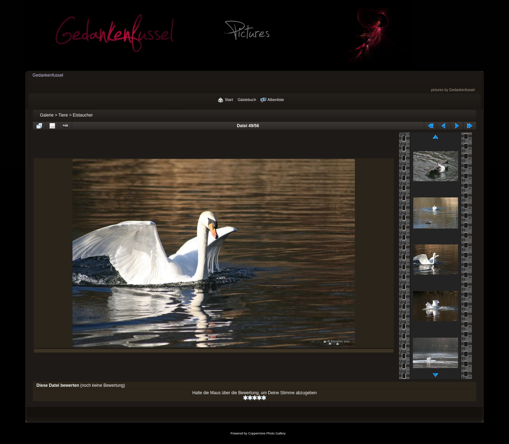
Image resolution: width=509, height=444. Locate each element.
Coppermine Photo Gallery (267, 433)
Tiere (63, 115)
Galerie (47, 115)
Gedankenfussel (48, 75)
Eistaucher (83, 115)
